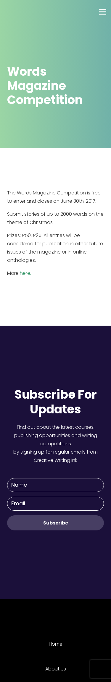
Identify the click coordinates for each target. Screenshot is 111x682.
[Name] (55, 485)
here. (25, 273)
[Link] (26, 12)
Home (55, 644)
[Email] (55, 504)
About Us (55, 668)
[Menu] (102, 11)
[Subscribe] (55, 522)
